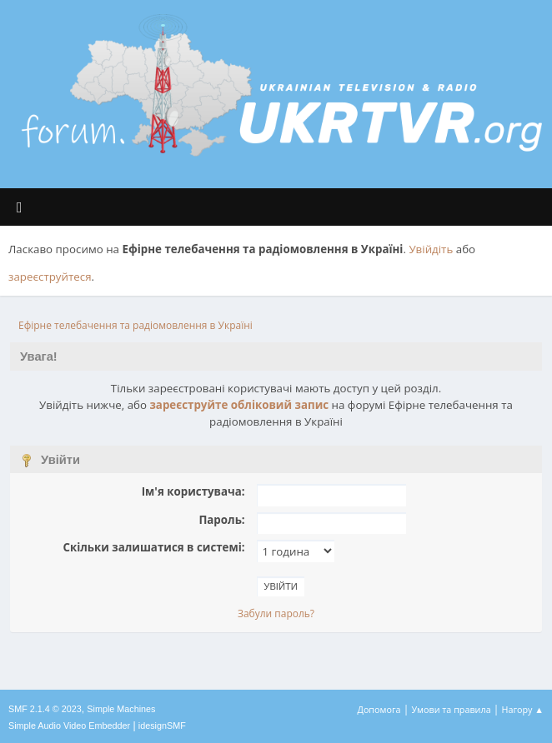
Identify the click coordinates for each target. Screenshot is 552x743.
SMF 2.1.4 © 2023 (45, 709)
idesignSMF (162, 726)
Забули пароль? (276, 613)
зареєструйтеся (50, 276)
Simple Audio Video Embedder (69, 726)
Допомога (379, 709)
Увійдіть (431, 249)
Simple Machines (121, 709)
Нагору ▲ (522, 709)
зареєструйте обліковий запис (239, 404)
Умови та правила (450, 709)
